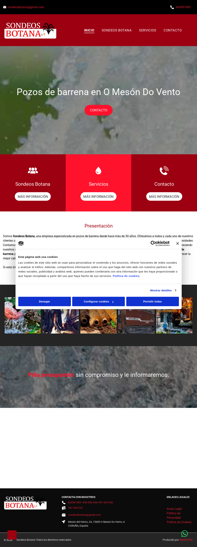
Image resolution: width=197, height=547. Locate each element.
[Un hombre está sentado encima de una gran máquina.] (60, 315)
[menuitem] (89, 30)
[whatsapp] (185, 534)
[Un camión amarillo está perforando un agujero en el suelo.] (174, 315)
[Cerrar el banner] (177, 243)
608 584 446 (90, 502)
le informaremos (146, 374)
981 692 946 (106, 502)
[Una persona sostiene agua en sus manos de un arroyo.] (23, 315)
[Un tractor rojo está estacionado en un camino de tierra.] (136, 315)
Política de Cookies (179, 522)
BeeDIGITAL (186, 539)
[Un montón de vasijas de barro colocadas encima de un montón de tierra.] (98, 315)
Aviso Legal (174, 509)
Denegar (44, 301)
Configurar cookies (99, 301)
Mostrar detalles (161, 290)
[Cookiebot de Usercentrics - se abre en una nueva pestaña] (153, 243)
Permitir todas (152, 301)
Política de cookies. (126, 275)
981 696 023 (75, 507)
